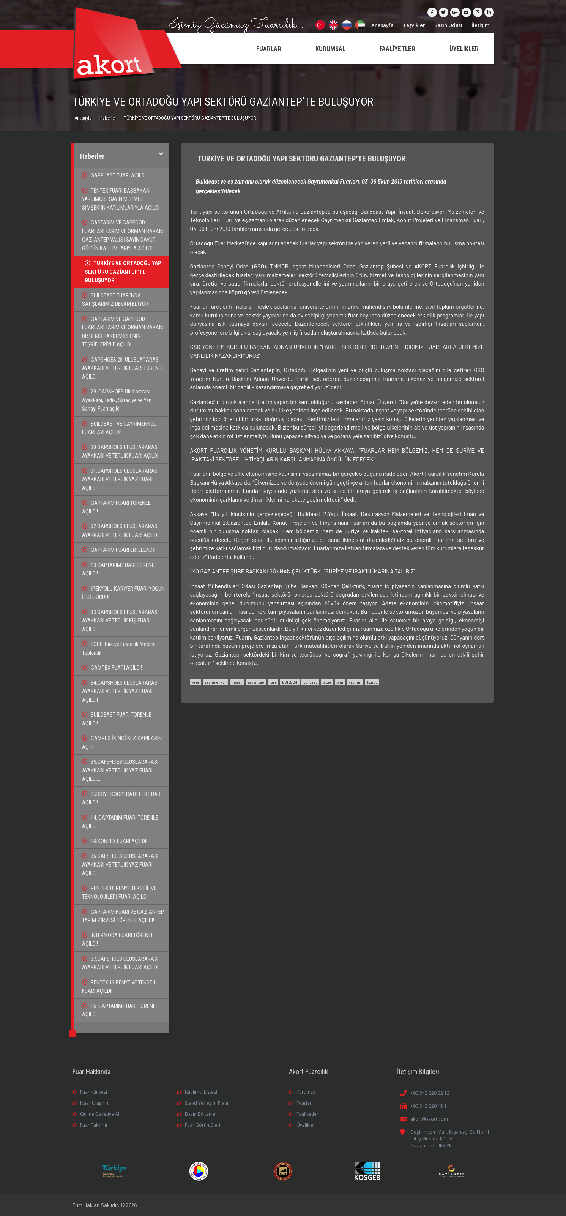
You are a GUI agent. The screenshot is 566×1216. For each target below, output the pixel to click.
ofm (340, 682)
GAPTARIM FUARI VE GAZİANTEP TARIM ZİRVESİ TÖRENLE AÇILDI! (123, 916)
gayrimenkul (215, 682)
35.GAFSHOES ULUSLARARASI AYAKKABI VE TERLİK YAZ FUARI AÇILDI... (120, 770)
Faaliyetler (303, 1114)
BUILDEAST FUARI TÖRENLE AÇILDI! (116, 719)
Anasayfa (382, 25)
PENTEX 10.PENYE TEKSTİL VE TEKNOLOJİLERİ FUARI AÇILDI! (119, 892)
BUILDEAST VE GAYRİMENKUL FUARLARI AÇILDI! (119, 428)
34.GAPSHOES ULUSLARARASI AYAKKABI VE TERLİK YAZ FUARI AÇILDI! (120, 691)
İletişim (480, 25)
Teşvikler (414, 25)
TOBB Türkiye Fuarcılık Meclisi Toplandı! (118, 648)
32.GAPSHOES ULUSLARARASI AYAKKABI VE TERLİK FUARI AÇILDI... (122, 531)
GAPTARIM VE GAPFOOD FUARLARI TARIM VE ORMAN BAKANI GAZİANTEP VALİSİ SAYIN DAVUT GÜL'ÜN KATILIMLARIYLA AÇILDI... (123, 235)
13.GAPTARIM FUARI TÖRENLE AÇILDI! (119, 569)
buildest (310, 682)
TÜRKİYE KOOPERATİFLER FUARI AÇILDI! (122, 798)
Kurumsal (303, 1092)
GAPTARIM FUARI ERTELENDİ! (118, 549)
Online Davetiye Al (96, 1114)
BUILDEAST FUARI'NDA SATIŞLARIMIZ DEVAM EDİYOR (115, 300)
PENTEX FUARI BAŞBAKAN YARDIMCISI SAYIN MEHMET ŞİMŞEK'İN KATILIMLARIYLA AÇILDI (120, 199)
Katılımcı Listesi (197, 1092)
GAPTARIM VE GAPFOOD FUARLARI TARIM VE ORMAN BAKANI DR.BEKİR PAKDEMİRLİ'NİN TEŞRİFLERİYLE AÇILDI (123, 332)
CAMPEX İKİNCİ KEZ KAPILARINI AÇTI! (122, 742)
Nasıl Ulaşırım (91, 1103)
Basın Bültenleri (197, 1114)
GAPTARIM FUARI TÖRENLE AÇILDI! (116, 507)
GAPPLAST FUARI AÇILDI (114, 175)
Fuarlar (300, 1103)
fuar (273, 682)
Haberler (107, 118)
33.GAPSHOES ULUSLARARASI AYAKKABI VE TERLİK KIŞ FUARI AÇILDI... (120, 621)
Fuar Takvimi (90, 1125)
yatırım (355, 682)
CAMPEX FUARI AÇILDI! (112, 667)
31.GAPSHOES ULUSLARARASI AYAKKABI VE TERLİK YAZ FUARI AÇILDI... (120, 479)
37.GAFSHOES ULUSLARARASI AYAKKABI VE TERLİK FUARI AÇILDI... (122, 963)
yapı (195, 682)
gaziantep (256, 682)
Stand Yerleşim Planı (202, 1103)
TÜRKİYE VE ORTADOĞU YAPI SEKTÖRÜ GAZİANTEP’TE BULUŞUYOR (124, 272)
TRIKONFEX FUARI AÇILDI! (114, 841)
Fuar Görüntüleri (198, 1125)
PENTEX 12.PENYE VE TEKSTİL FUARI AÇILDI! (119, 987)
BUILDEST (290, 682)
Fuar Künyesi (90, 1092)
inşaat (237, 682)
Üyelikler (302, 1125)
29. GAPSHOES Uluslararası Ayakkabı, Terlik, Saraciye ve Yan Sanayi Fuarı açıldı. (116, 400)
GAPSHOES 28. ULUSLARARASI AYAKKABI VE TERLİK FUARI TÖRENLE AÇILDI (123, 368)
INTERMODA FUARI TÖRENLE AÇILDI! (118, 940)
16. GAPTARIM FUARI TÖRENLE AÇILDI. (120, 1010)
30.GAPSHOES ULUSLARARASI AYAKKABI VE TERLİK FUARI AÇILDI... (122, 452)
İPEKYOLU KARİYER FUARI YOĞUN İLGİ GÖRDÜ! (123, 593)
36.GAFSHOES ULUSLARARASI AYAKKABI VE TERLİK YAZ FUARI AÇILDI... (120, 864)
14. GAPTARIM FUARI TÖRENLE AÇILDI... (120, 822)
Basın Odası (448, 25)
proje (327, 682)
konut (372, 682)
